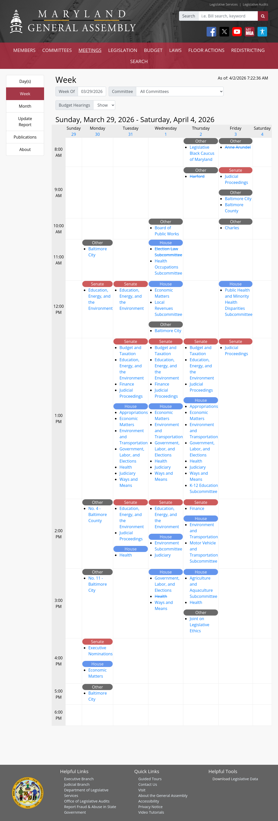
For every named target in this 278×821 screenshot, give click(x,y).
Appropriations (134, 412)
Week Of (67, 91)
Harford (197, 176)
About (25, 149)
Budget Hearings (74, 105)
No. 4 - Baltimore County (97, 514)
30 (97, 134)
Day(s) (25, 81)
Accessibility (148, 801)
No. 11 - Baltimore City (97, 584)
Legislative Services (224, 4)
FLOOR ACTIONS (206, 50)
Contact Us (147, 784)
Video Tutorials (151, 812)
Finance (127, 384)
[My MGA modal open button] (248, 31)
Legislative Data (244, 778)
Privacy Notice (150, 806)
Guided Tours (150, 778)
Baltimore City (238, 198)
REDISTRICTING (248, 50)
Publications (25, 137)
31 (130, 134)
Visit (141, 789)
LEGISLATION (122, 50)
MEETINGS (90, 50)
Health (126, 467)
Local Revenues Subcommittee (168, 308)
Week (25, 94)
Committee (122, 91)
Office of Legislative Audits (86, 801)
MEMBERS (24, 50)
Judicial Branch (77, 784)
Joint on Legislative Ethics (199, 625)
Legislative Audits (255, 4)
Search (188, 16)
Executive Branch (79, 778)
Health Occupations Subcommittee (168, 267)
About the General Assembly (162, 795)
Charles (232, 228)
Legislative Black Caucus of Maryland (202, 153)
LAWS (175, 50)
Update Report (25, 121)
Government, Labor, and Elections (132, 455)
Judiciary (127, 473)
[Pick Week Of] (92, 91)
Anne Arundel (238, 147)
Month (25, 106)
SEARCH (139, 61)
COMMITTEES (57, 50)
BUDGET (153, 50)
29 (73, 134)
